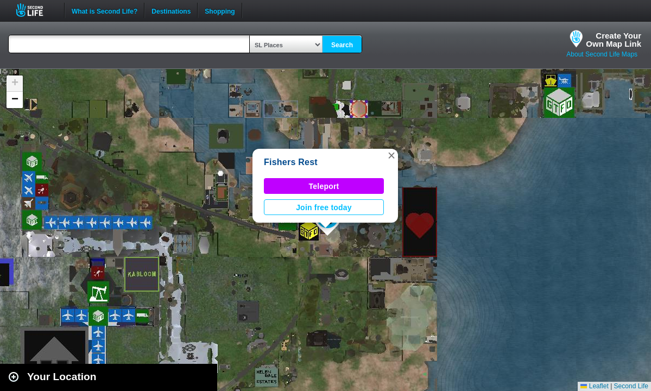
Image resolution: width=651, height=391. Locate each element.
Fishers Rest (291, 162)
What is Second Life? (104, 10)
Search (342, 45)
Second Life (35, 10)
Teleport (324, 186)
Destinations (171, 10)
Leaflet (594, 386)
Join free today (324, 207)
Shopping (220, 10)
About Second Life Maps (601, 54)
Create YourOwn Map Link (613, 39)
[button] (391, 155)
